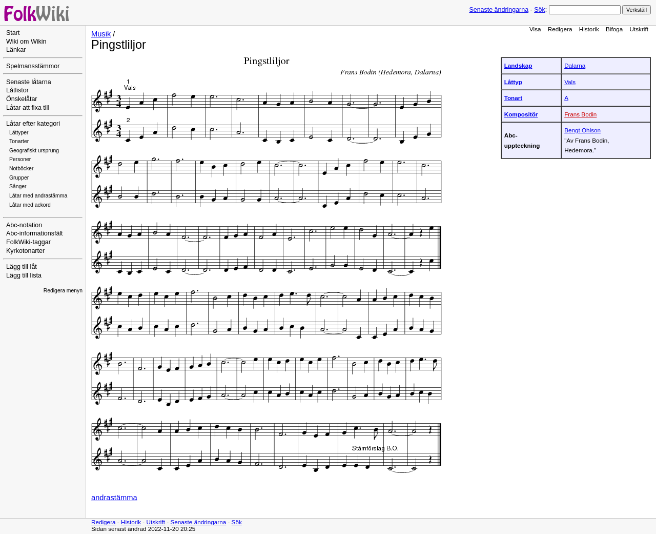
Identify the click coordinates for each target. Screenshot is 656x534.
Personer (20, 159)
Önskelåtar (21, 99)
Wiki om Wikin (26, 41)
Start (12, 32)
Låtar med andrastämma (38, 196)
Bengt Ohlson (582, 130)
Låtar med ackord (30, 205)
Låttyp (513, 81)
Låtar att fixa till (27, 107)
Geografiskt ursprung (34, 150)
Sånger (18, 186)
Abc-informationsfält (34, 233)
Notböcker (21, 168)
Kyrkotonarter (25, 250)
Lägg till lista (24, 275)
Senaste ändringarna (498, 9)
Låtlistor (17, 90)
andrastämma (114, 497)
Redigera (560, 29)
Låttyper (19, 132)
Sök (539, 9)
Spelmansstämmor (32, 66)
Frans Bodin (580, 114)
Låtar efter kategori (33, 123)
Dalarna (574, 65)
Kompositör (521, 114)
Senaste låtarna (28, 82)
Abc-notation (24, 225)
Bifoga (614, 29)
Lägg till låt (21, 266)
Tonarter (19, 141)
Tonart (513, 97)
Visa (535, 29)
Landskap (518, 65)
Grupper (19, 178)
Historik (589, 29)
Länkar (16, 49)
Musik (101, 34)
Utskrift (639, 29)
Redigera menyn (63, 290)
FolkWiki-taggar (28, 242)
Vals (570, 81)
